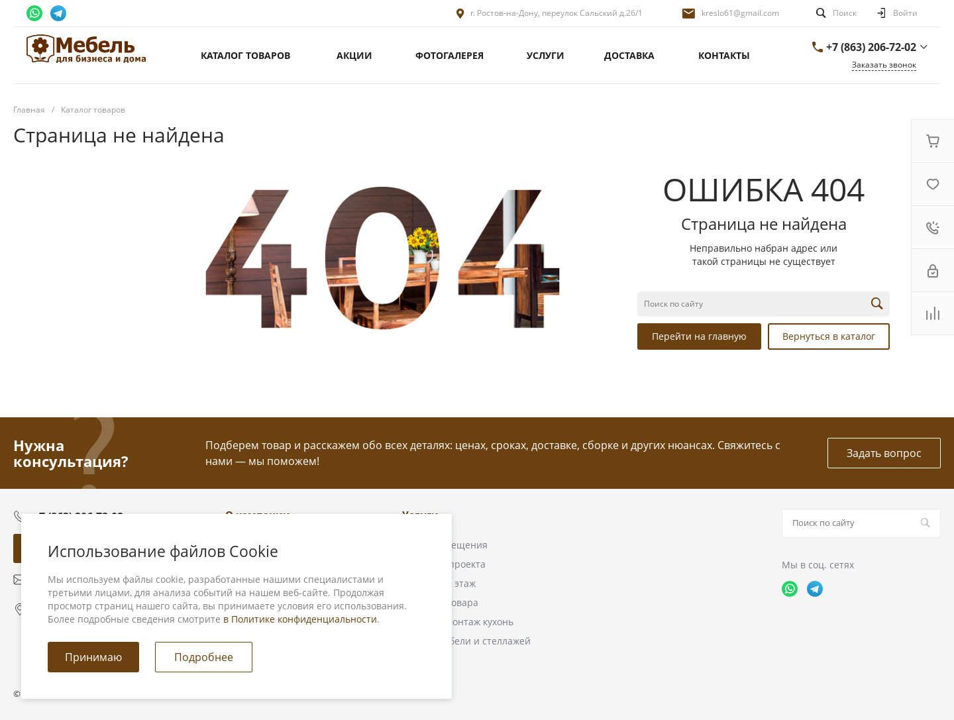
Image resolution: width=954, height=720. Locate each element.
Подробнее (203, 657)
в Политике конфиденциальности (300, 619)
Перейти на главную (699, 336)
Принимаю (93, 657)
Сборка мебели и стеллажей (466, 641)
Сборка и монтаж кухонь (457, 621)
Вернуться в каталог (828, 336)
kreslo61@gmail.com (740, 13)
